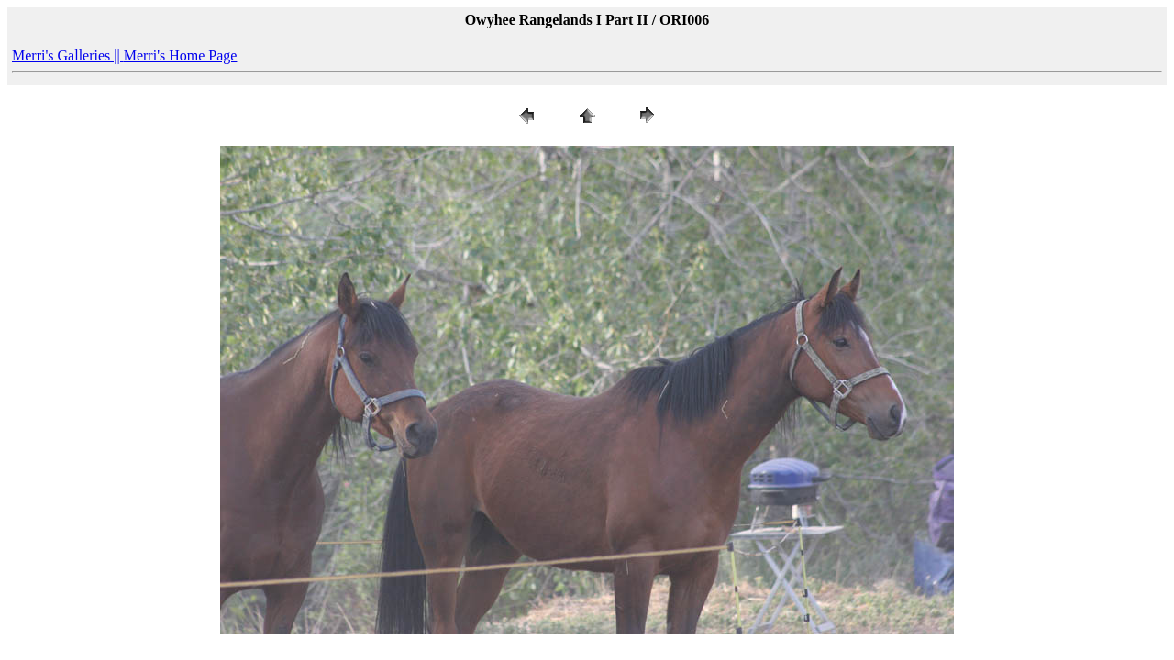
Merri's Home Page (181, 55)
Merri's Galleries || (68, 55)
